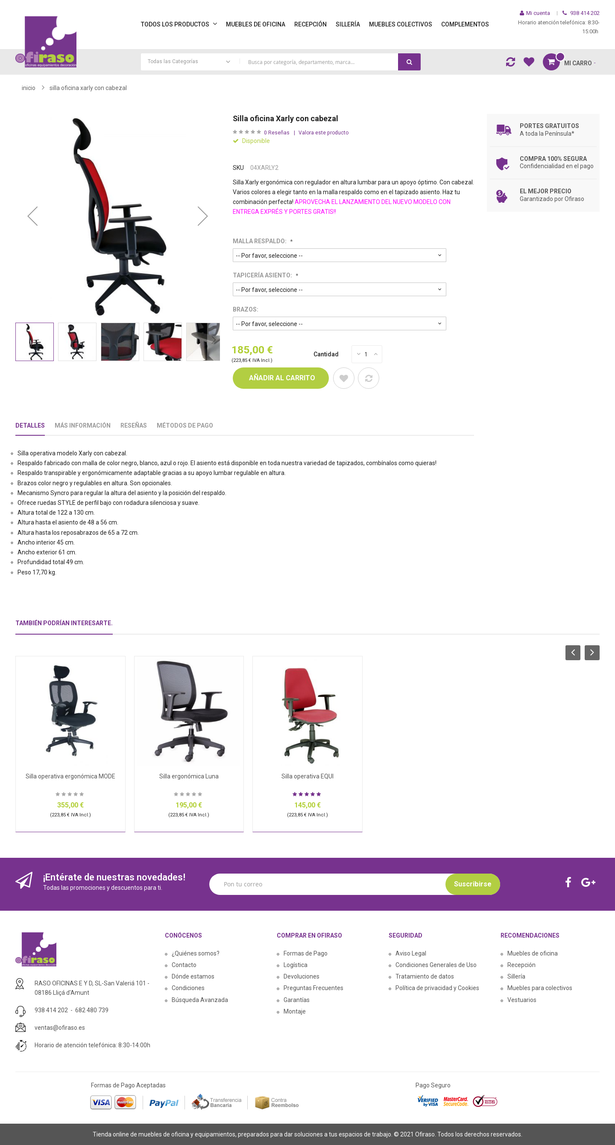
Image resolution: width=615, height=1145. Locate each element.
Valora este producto (323, 133)
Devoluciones (301, 976)
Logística (296, 964)
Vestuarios (521, 999)
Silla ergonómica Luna (189, 776)
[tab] (64, 627)
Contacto (184, 964)
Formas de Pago (306, 953)
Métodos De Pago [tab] (185, 425)
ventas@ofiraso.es (60, 1027)
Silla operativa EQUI (307, 776)
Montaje (295, 1011)
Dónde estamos (193, 976)
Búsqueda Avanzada (200, 999)
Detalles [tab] (30, 425)
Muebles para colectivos (539, 988)
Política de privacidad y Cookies (437, 988)
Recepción (521, 964)
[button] (32, 216)
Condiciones (188, 988)
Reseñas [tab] (133, 425)
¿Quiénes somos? (196, 953)
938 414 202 (51, 1010)
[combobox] (281, 61)
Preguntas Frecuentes (313, 988)
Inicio (28, 87)
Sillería (516, 976)
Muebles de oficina (532, 953)
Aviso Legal (410, 953)
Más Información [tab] (83, 425)
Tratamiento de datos (424, 976)
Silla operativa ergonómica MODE (70, 776)
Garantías (297, 999)
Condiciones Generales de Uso (436, 964)
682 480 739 (91, 1010)
